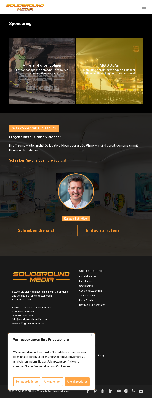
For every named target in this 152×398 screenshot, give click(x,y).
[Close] (92, 335)
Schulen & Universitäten (92, 305)
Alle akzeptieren (77, 381)
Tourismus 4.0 (87, 295)
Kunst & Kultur (86, 300)
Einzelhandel (86, 281)
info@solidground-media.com (29, 319)
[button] (144, 7)
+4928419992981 (24, 311)
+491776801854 (24, 315)
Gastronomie (86, 286)
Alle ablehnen (52, 381)
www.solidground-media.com (29, 323)
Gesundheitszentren (90, 290)
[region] (51, 361)
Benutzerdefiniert (26, 381)
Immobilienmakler (89, 276)
